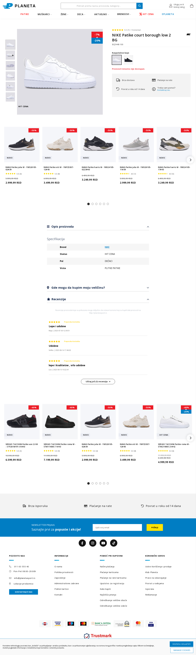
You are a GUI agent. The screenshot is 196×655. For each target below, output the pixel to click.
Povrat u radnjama (154, 583)
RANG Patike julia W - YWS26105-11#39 (135, 168)
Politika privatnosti (63, 572)
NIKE (107, 247)
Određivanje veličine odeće (113, 605)
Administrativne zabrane (66, 583)
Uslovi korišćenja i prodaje (158, 566)
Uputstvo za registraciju (112, 583)
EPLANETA (168, 14)
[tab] (98, 226)
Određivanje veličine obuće (113, 600)
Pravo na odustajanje (156, 577)
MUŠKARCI (44, 14)
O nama (58, 566)
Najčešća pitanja (108, 594)
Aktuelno (100, 14)
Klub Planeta (151, 572)
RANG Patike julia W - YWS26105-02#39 (21, 168)
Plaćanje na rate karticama (113, 577)
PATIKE (25, 14)
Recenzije (58, 299)
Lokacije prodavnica (23, 583)
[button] (177, 5)
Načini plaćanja (107, 566)
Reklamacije (151, 594)
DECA (80, 14)
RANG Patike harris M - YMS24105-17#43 (174, 168)
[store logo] (19, 6)
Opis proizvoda (62, 226)
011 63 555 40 (21, 566)
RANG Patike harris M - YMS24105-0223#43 (98, 168)
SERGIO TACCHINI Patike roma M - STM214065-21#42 (174, 445)
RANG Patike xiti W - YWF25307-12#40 (59, 168)
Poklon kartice (61, 589)
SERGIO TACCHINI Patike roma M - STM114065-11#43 (60, 445)
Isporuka (149, 589)
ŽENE (63, 14)
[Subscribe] (155, 527)
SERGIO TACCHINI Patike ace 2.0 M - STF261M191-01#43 (22, 445)
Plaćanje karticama (109, 572)
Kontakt (58, 594)
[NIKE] (188, 35)
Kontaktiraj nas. (163, 90)
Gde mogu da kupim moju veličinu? (78, 287)
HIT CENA (147, 14)
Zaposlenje (60, 577)
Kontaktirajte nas (23, 592)
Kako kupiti (105, 589)
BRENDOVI (123, 14)
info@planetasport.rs (24, 578)
